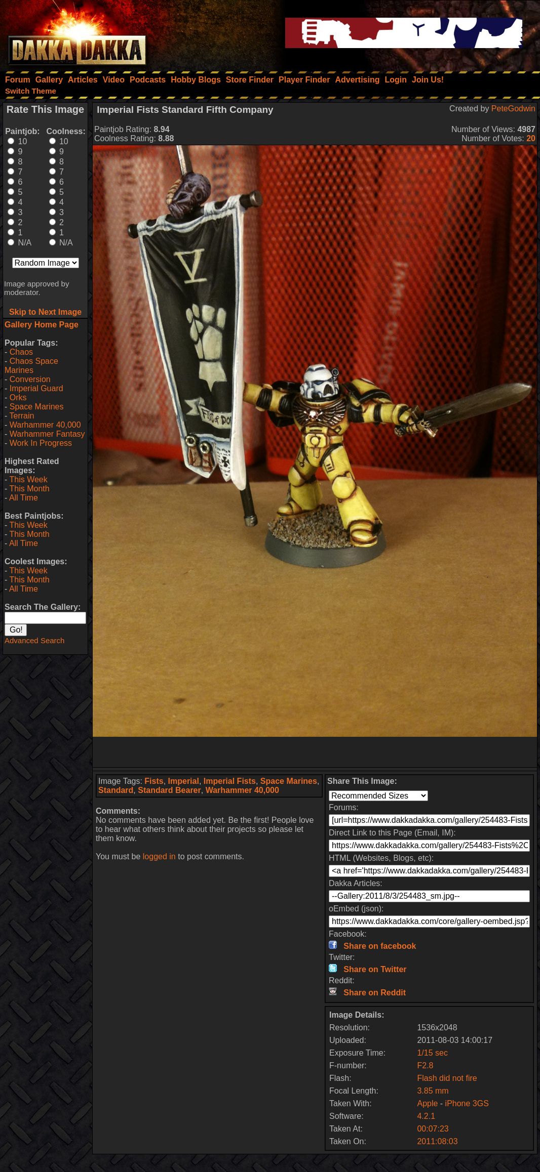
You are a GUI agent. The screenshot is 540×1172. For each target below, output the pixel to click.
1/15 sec (432, 1053)
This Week (28, 479)
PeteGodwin (513, 108)
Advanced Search (34, 640)
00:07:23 (432, 1128)
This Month (29, 488)
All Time (23, 497)
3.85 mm (432, 1090)
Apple (427, 1103)
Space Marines (37, 406)
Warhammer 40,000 (45, 425)
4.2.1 (426, 1116)
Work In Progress (41, 443)
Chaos (21, 352)
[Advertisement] (315, 752)
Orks (18, 397)
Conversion (30, 379)
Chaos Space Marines (31, 365)
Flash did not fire (447, 1078)
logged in (159, 856)
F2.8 (425, 1065)
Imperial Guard (36, 388)
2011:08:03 (437, 1141)
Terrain (21, 415)
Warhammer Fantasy (47, 434)
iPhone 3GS (467, 1103)
